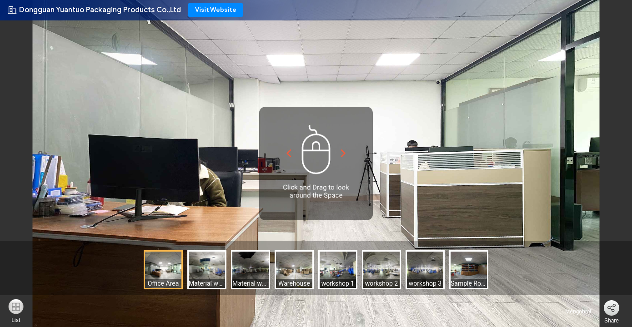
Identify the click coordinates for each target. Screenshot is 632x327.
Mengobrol (573, 311)
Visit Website (215, 10)
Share (611, 320)
